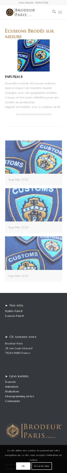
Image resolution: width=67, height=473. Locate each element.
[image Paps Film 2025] (35, 164)
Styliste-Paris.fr (14, 311)
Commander (12, 401)
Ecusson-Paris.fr (14, 316)
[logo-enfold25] (28, 12)
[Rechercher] (52, 12)
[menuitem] (52, 12)
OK (23, 466)
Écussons (10, 381)
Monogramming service (19, 396)
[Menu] (60, 12)
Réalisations (12, 391)
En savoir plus (41, 466)
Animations (11, 386)
